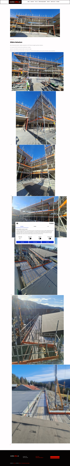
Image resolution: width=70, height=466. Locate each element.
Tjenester (32, 1)
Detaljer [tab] (35, 226)
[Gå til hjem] (15, 2)
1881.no (20, 463)
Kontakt (57, 1)
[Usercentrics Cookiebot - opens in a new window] (50, 223)
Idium (14, 463)
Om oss (36, 1)
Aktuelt (48, 1)
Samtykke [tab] (21, 226)
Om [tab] (48, 226)
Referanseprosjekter (42, 1)
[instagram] (50, 457)
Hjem (29, 1)
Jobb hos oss (53, 1)
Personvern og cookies (25, 463)
